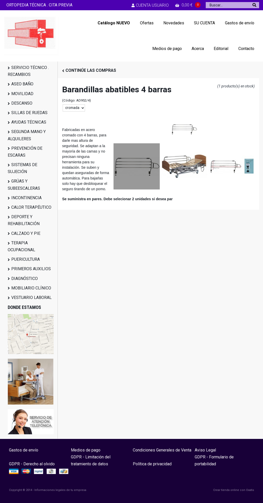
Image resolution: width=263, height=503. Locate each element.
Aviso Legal (205, 450)
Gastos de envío (239, 23)
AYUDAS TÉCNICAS (28, 122)
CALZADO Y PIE (25, 233)
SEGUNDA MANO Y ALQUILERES (27, 135)
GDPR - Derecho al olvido (32, 463)
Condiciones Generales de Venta (162, 450)
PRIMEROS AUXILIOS (31, 268)
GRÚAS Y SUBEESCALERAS (24, 184)
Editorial (221, 48)
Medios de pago (167, 48)
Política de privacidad (152, 463)
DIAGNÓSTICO (24, 278)
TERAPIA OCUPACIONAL (21, 246)
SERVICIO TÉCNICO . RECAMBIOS (28, 71)
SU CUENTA (204, 23)
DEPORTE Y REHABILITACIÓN (24, 220)
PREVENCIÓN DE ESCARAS (25, 152)
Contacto (246, 48)
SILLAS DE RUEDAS (29, 112)
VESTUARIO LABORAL (31, 297)
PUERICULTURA (25, 259)
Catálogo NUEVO (114, 23)
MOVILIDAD (22, 93)
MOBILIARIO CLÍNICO (31, 288)
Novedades (173, 23)
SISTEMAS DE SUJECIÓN (22, 168)
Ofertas (147, 23)
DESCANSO (21, 103)
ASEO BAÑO (22, 84)
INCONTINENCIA (26, 197)
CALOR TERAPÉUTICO (31, 207)
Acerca (198, 48)
